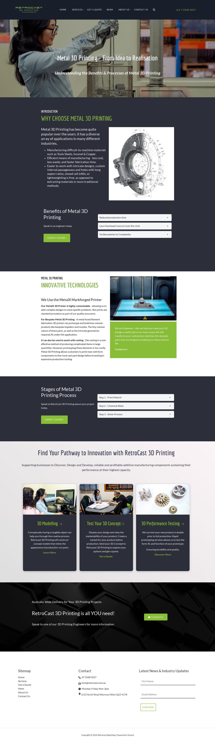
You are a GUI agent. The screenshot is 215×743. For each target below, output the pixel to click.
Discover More (163, 554)
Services (77, 9)
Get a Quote (94, 9)
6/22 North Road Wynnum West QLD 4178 (104, 694)
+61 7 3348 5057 (186, 9)
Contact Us (141, 9)
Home (63, 9)
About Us (123, 9)
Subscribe (148, 707)
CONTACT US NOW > (53, 235)
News (110, 9)
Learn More (49, 552)
